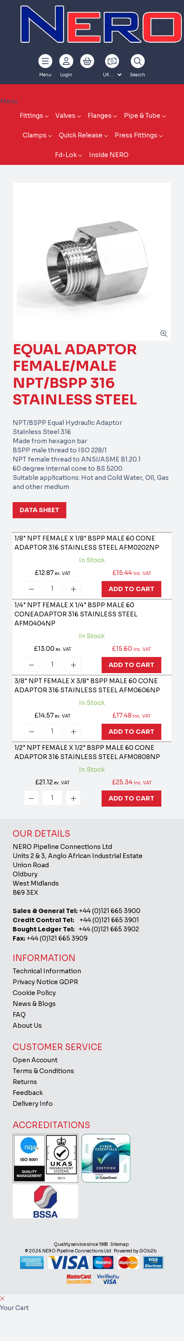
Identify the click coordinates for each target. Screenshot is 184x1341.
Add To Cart (131, 589)
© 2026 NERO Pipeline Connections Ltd (68, 1251)
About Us (27, 1026)
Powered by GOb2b (135, 1251)
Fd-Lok (66, 155)
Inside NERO (109, 155)
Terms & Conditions (43, 1071)
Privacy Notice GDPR (45, 982)
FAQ (19, 1015)
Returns (25, 1082)
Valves (65, 116)
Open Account (35, 1060)
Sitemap (119, 1244)
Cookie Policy (34, 993)
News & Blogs (34, 1004)
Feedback (28, 1093)
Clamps (35, 135)
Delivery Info (33, 1104)
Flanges (100, 116)
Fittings (31, 116)
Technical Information (47, 971)
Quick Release (80, 135)
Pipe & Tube (142, 116)
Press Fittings (136, 135)
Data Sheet (39, 510)
